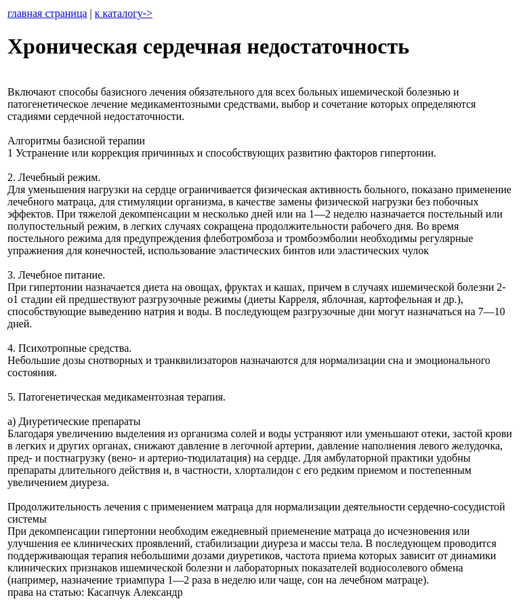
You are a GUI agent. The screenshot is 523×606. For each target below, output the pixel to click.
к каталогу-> (123, 13)
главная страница (47, 13)
